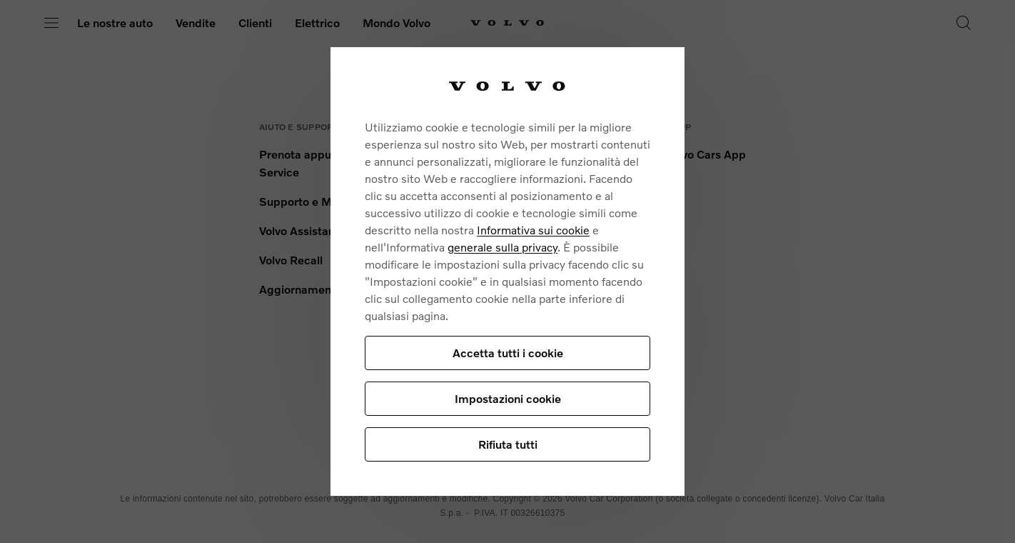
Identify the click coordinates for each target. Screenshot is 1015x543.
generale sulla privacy (502, 247)
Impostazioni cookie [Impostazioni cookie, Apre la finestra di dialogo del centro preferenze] (508, 398)
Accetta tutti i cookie (508, 352)
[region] (507, 271)
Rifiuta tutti (507, 444)
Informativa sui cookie (533, 229)
